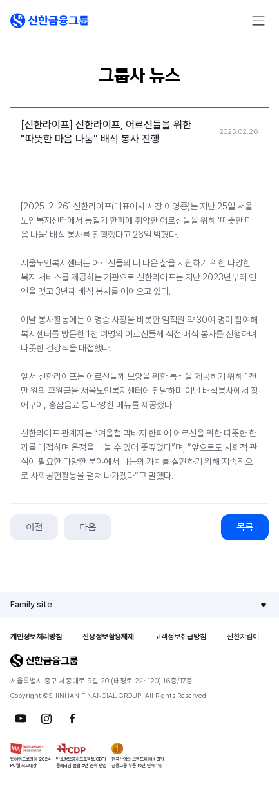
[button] (49, 20)
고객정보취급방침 (180, 636)
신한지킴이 (243, 636)
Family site (31, 604)
